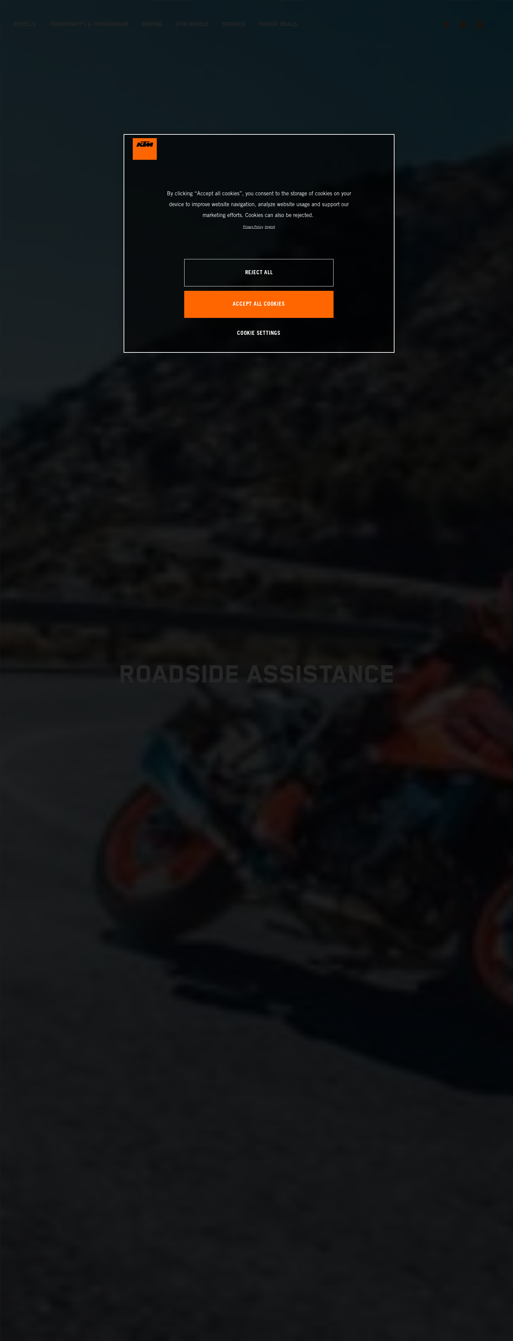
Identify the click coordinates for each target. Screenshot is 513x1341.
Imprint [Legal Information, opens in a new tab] (270, 227)
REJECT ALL (259, 272)
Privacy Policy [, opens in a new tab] (253, 227)
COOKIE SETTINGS (259, 333)
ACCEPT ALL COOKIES (259, 304)
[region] (259, 243)
